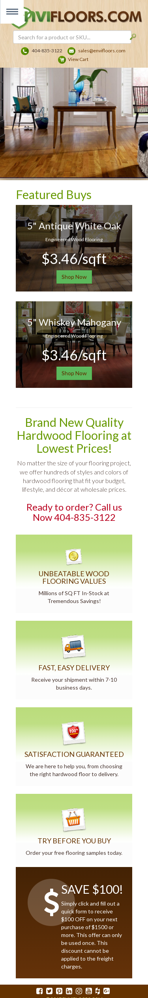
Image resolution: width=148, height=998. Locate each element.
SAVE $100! (92, 889)
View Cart (78, 59)
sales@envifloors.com (102, 50)
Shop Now (74, 276)
